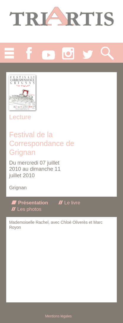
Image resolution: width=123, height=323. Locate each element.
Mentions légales (58, 316)
